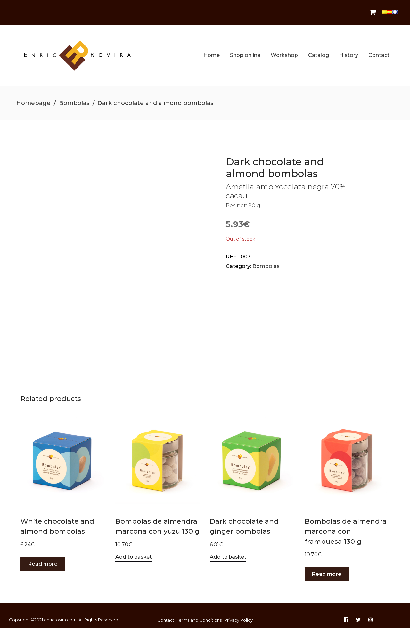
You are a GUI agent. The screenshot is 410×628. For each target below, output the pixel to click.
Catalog (318, 51)
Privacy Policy (238, 611)
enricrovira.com (60, 610)
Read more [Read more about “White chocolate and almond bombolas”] (43, 554)
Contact (379, 51)
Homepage (33, 93)
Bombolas (74, 93)
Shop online (245, 51)
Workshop (284, 51)
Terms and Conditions (199, 611)
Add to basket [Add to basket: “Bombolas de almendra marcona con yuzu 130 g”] (134, 547)
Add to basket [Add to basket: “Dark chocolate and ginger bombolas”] (228, 547)
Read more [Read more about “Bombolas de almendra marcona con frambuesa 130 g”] (327, 565)
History (348, 51)
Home (211, 51)
